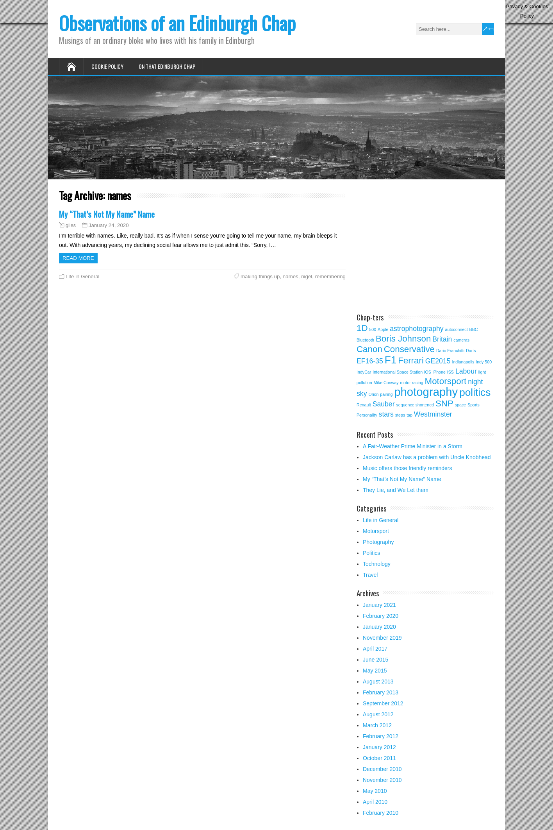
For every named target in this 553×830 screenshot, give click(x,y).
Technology (377, 564)
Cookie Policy (107, 66)
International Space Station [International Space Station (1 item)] (398, 372)
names (290, 276)
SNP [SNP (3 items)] (444, 403)
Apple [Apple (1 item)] (383, 329)
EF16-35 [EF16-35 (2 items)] (370, 361)
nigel (306, 276)
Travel (370, 575)
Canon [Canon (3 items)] (369, 349)
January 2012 (379, 747)
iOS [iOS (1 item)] (427, 372)
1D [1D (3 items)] (362, 328)
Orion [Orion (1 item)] (373, 394)
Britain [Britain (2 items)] (442, 339)
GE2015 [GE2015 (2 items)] (438, 361)
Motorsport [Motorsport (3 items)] (446, 381)
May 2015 (375, 670)
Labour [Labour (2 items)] (466, 371)
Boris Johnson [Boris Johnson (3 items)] (403, 338)
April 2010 (375, 802)
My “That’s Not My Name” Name (107, 214)
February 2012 (380, 736)
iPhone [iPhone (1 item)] (439, 372)
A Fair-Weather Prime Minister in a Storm (412, 446)
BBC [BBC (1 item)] (473, 329)
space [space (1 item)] (460, 404)
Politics (371, 553)
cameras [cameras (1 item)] (461, 340)
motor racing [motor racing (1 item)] (411, 382)
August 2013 (378, 681)
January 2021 (379, 605)
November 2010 (382, 780)
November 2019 (382, 638)
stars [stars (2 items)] (386, 414)
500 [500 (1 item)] (372, 329)
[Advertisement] (422, 245)
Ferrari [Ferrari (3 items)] (411, 360)
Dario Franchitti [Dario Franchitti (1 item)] (450, 350)
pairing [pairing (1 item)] (386, 394)
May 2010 (375, 791)
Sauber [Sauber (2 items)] (384, 404)
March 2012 (377, 725)
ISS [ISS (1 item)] (450, 372)
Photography (378, 542)
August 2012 (378, 714)
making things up (260, 276)
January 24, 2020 (109, 225)
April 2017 (375, 649)
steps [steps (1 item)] (400, 415)
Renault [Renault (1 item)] (364, 404)
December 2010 (382, 769)
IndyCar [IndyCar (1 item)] (364, 372)
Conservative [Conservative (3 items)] (409, 349)
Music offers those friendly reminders (407, 468)
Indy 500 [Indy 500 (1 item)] (484, 362)
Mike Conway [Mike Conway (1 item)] (386, 382)
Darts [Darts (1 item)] (471, 350)
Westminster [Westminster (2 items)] (433, 414)
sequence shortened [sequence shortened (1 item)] (415, 404)
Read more (78, 258)
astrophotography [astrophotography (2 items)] (416, 329)
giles (71, 225)
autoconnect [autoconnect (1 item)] (456, 329)
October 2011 (379, 758)
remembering (330, 276)
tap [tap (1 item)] (409, 415)
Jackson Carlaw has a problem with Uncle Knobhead (427, 457)
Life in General (82, 276)
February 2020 (380, 616)
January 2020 (379, 627)
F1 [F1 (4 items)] (391, 360)
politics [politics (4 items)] (475, 392)
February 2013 (380, 692)
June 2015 (375, 659)
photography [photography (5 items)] (426, 391)
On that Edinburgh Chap (167, 66)
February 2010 (380, 813)
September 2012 (383, 703)
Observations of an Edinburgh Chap (177, 23)
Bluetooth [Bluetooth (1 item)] (365, 340)
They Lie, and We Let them (395, 490)
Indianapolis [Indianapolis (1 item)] (463, 362)
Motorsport (376, 531)
